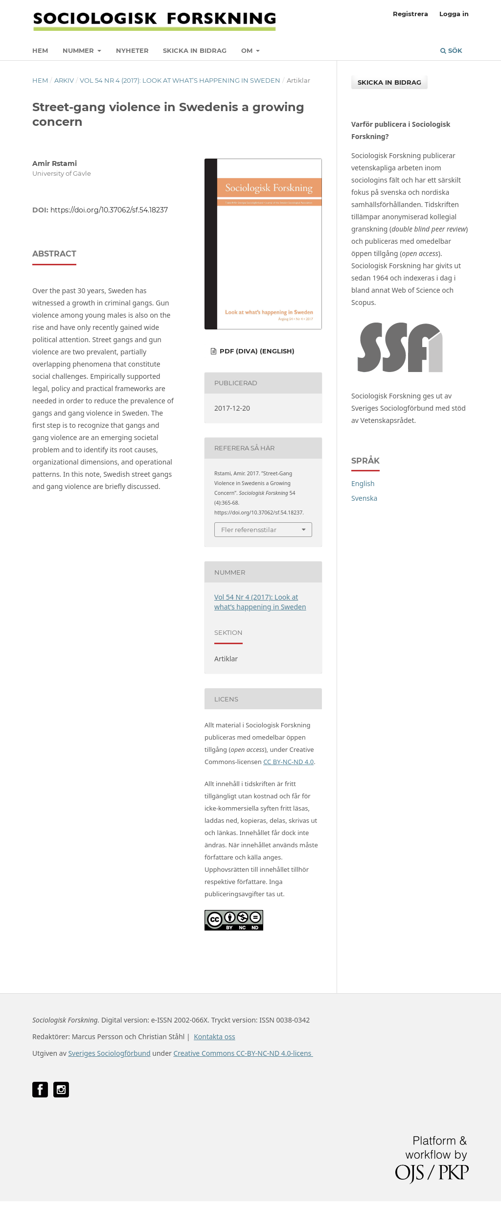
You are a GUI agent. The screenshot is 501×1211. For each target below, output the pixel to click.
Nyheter (132, 50)
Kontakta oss (214, 1036)
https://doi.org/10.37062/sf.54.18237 (109, 210)
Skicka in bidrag (195, 50)
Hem (40, 50)
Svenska (364, 498)
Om (247, 50)
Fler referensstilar (248, 530)
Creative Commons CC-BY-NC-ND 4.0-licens (243, 1053)
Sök (451, 50)
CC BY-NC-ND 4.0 (288, 761)
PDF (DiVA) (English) (256, 351)
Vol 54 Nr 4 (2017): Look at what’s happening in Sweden (180, 80)
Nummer (79, 50)
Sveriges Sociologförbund (109, 1053)
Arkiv (64, 80)
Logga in (454, 14)
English (363, 483)
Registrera (410, 14)
